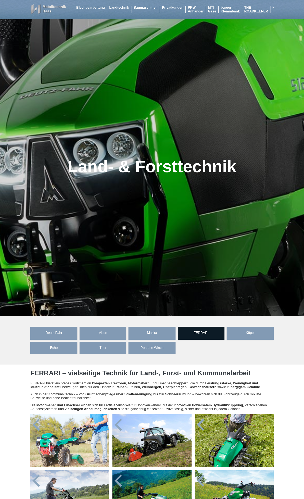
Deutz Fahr (54, 333)
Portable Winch (152, 348)
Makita (152, 333)
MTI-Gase (212, 9)
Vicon (103, 333)
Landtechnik (119, 7)
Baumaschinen (146, 7)
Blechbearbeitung (90, 7)
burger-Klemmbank (230, 9)
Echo (54, 348)
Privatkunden (172, 7)
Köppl (250, 333)
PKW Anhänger (196, 9)
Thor (102, 348)
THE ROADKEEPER (256, 9)
